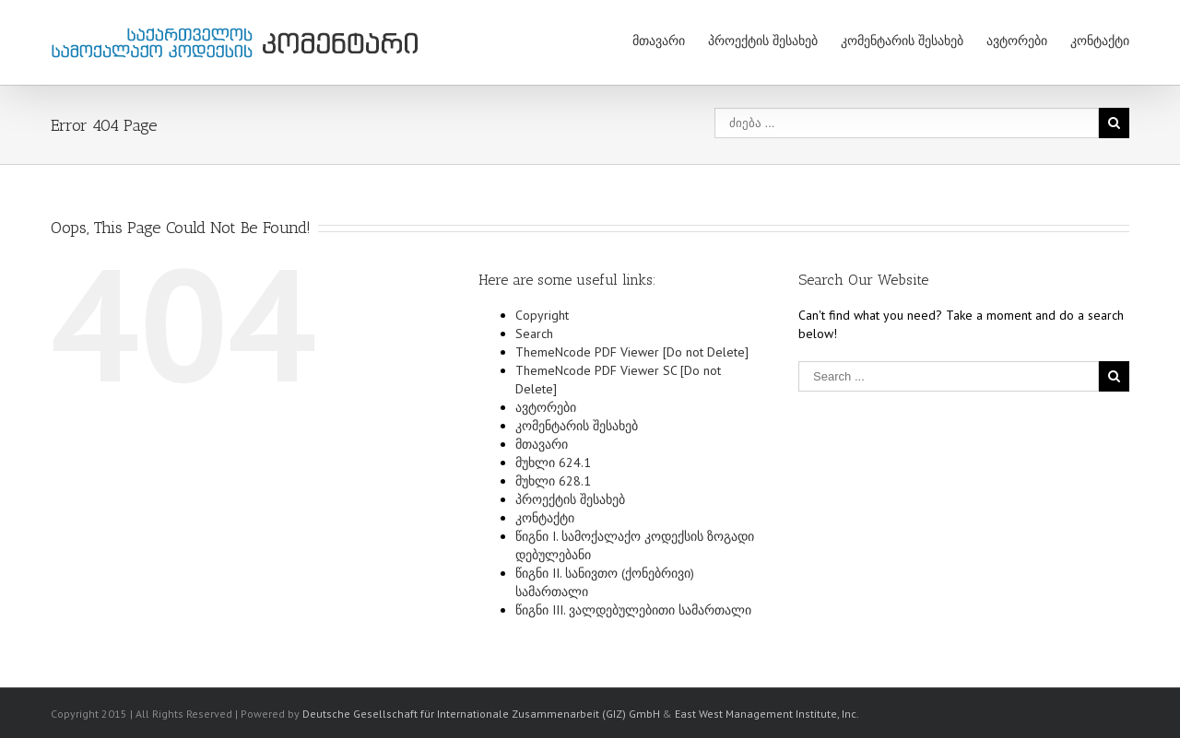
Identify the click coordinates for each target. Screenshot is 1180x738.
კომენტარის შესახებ (902, 41)
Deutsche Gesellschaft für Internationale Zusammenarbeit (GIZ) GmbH (481, 713)
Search (534, 333)
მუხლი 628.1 (553, 481)
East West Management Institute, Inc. (767, 713)
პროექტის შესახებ (763, 41)
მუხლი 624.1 (553, 462)
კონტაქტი (1099, 41)
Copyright (542, 315)
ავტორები (1016, 41)
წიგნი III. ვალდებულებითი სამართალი (633, 610)
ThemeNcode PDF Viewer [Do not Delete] (632, 352)
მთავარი (658, 41)
